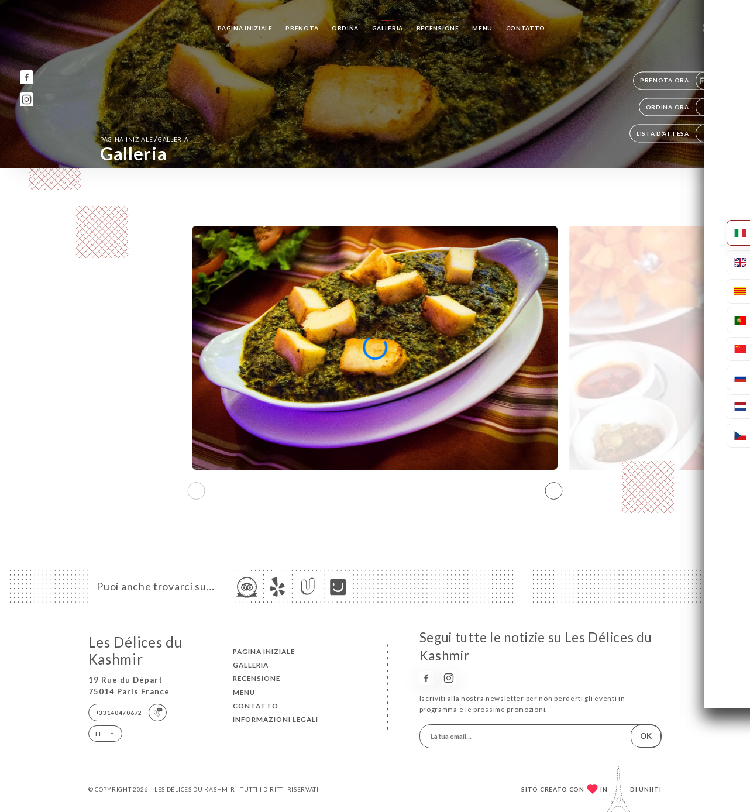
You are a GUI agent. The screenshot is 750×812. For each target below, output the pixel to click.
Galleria (388, 28)
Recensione (438, 28)
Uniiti (650, 789)
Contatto (526, 28)
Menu (482, 28)
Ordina (345, 28)
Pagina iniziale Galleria (144, 139)
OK (646, 736)
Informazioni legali (275, 719)
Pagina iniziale (245, 28)
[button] (553, 491)
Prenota (301, 28)
